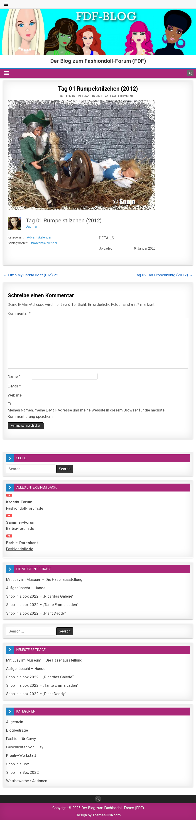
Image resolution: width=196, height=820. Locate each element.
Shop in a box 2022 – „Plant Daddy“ (36, 613)
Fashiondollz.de (19, 549)
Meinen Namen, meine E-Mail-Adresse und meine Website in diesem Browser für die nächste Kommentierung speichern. (86, 413)
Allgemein (14, 722)
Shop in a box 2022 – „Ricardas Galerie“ (40, 596)
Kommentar (19, 313)
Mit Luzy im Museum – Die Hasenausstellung (44, 579)
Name (14, 376)
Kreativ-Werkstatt (21, 755)
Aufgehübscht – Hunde (25, 588)
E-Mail (14, 386)
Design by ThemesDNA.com (98, 815)
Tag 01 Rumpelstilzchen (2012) (98, 88)
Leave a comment (121, 96)
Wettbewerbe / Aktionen (26, 781)
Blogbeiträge (17, 730)
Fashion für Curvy (21, 738)
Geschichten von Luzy (24, 747)
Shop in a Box (17, 764)
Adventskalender (39, 237)
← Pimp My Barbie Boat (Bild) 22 (30, 275)
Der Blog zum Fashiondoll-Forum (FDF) (98, 61)
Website (15, 395)
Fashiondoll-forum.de (24, 508)
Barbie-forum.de (20, 528)
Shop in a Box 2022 (22, 772)
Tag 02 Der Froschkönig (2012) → (164, 275)
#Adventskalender (44, 243)
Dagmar (69, 96)
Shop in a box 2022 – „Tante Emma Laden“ (42, 604)
